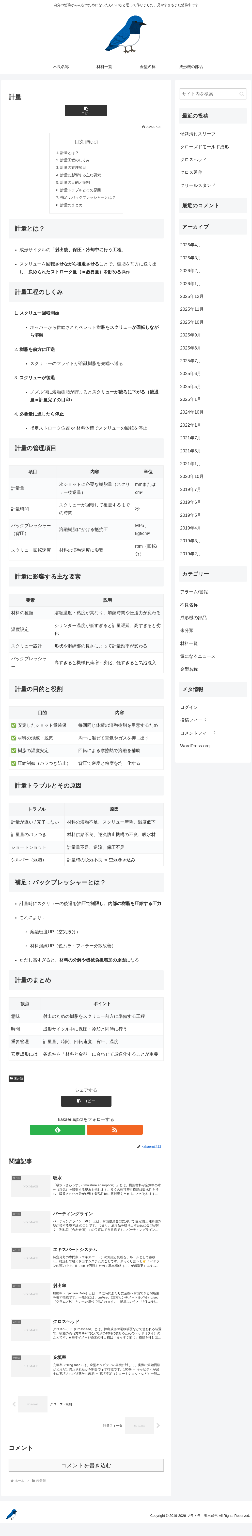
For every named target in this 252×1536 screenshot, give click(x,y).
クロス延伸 (191, 172)
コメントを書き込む (86, 1479)
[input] (213, 93)
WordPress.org (195, 745)
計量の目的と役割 (74, 184)
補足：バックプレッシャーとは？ (88, 200)
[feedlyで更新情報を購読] (80, 1134)
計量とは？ (68, 153)
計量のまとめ (70, 208)
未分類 (16, 1082)
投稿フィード (193, 720)
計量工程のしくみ (74, 161)
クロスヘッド (193, 159)
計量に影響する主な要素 (80, 176)
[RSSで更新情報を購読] (92, 1134)
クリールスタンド (198, 185)
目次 (79, 141)
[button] (86, 110)
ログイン (189, 707)
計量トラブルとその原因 (80, 192)
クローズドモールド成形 (204, 146)
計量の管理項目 (72, 169)
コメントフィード (198, 733)
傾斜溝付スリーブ (198, 133)
